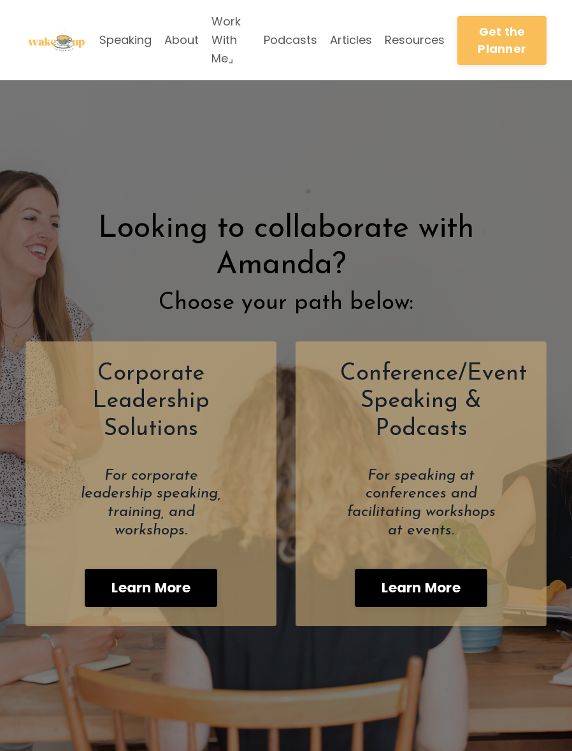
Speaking (125, 40)
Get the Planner (502, 40)
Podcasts (290, 40)
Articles (351, 40)
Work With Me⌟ (226, 39)
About (181, 40)
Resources (415, 40)
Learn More (150, 587)
